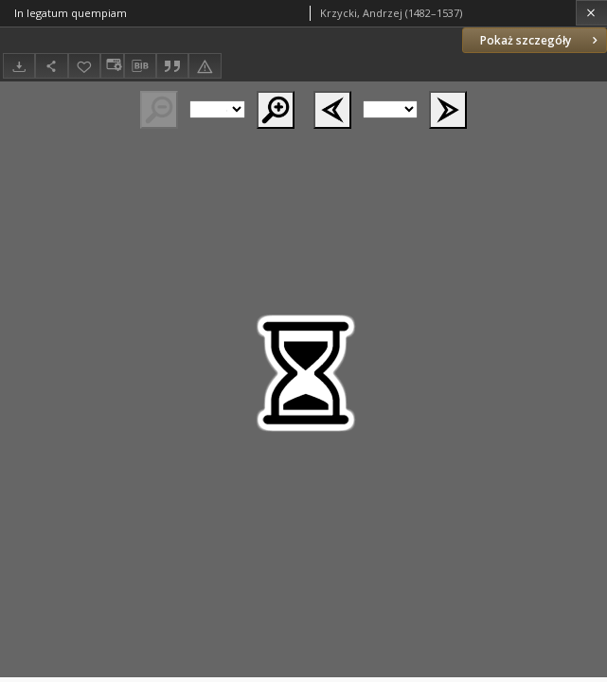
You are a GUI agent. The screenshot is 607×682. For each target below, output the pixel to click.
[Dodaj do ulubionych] (84, 66)
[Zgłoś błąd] (204, 66)
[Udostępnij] (51, 66)
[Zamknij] (591, 13)
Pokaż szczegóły (540, 40)
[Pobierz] (19, 66)
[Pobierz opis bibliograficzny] (140, 66)
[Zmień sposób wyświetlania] (111, 66)
